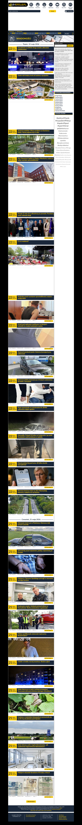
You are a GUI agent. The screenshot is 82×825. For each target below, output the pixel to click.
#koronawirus (63, 136)
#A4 (61, 161)
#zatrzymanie (63, 131)
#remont (67, 152)
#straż (62, 150)
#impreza (64, 164)
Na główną (58, 107)
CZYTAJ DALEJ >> (49, 72)
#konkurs (58, 155)
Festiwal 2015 (59, 100)
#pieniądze (68, 161)
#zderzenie (63, 133)
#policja (60, 118)
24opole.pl (11, 31)
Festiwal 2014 (59, 99)
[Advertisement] (41, 21)
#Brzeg (66, 159)
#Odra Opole (60, 152)
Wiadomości (19, 31)
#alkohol (65, 145)
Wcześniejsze (31, 801)
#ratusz (63, 148)
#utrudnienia (59, 164)
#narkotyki (57, 161)
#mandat (68, 164)
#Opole (66, 118)
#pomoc (69, 155)
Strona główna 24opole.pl (31, 815)
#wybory (67, 150)
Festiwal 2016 (59, 102)
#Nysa (57, 157)
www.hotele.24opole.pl (30, 816)
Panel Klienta (61, 815)
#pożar (66, 128)
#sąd (70, 159)
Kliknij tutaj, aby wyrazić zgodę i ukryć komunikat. (41, 810)
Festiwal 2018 (59, 105)
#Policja (67, 121)
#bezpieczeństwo (63, 143)
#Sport (66, 123)
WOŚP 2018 (58, 109)
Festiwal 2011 (59, 97)
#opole (60, 123)
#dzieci (64, 161)
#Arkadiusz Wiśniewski (64, 157)
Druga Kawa (58, 95)
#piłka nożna (64, 155)
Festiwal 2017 (59, 104)
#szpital (57, 159)
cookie (60, 807)
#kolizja (60, 145)
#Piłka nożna (63, 166)
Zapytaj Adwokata (60, 110)
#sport (60, 126)
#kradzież (58, 148)
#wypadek (59, 121)
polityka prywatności (56, 809)
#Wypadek (62, 159)
